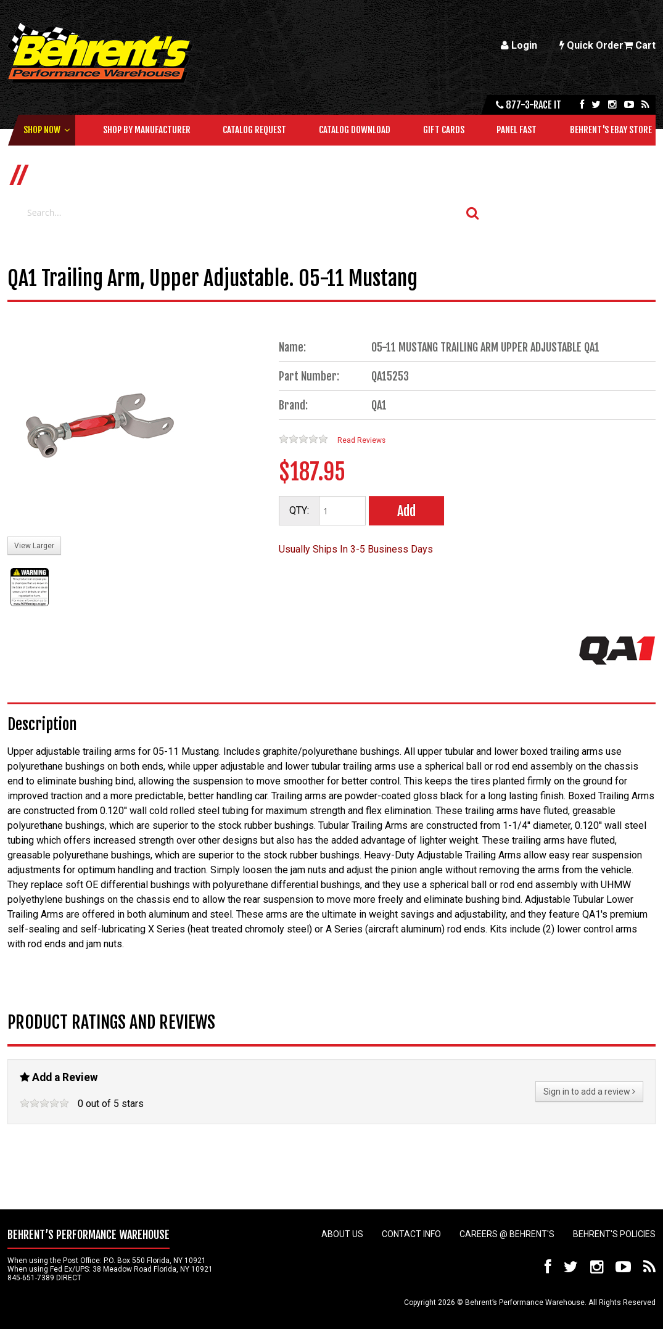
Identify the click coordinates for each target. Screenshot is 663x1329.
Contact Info (411, 1234)
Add (406, 511)
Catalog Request (254, 130)
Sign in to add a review (589, 1092)
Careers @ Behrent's (506, 1234)
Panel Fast (516, 130)
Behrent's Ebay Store (611, 130)
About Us (342, 1234)
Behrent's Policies (614, 1234)
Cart (640, 45)
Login (519, 45)
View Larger (34, 545)
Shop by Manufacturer (147, 130)
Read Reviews (361, 440)
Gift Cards (443, 130)
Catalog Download (354, 130)
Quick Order (591, 45)
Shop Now (41, 130)
